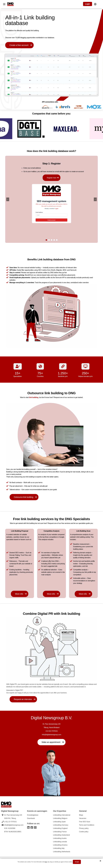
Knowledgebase (32, 815)
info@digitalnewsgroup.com (13, 825)
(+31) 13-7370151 (10, 821)
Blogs (81, 815)
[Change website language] (95, 4)
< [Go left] (7, 199)
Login (87, 4)
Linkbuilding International (61, 815)
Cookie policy (83, 831)
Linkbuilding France (60, 831)
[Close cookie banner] (100, 860)
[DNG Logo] (10, 4)
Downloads (31, 818)
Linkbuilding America (60, 845)
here (46, 862)
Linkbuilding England (60, 828)
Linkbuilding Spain (59, 821)
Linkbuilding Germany (60, 825)
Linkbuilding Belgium (60, 818)
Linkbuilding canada (60, 841)
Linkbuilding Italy (58, 848)
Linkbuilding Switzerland (61, 835)
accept (77, 862)
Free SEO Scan (84, 821)
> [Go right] (95, 199)
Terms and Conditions (86, 825)
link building (33, 397)
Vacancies (82, 818)
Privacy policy (84, 828)
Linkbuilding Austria (59, 838)
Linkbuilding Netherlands (61, 851)
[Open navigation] (4, 4)
